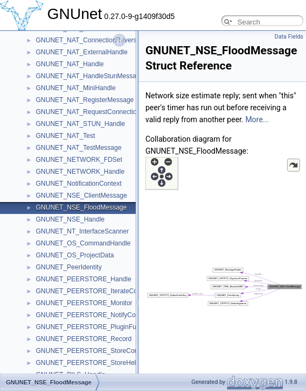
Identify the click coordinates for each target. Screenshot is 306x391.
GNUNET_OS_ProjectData (75, 255)
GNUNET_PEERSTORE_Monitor (84, 303)
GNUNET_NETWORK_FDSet (79, 159)
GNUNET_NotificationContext (79, 183)
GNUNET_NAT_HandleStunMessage (90, 76)
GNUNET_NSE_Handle (70, 219)
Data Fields (289, 36)
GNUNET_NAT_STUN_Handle (80, 124)
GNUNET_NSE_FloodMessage (81, 207)
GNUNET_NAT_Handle (70, 64)
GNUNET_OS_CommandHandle (83, 243)
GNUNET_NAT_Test (65, 136)
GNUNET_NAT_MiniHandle (76, 88)
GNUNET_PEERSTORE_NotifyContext (93, 315)
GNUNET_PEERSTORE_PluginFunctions (96, 327)
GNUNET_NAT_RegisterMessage (85, 100)
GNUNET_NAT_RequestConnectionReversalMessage (114, 112)
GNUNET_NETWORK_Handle (80, 171)
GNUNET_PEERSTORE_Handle (83, 279)
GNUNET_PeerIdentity (68, 267)
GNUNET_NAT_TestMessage (79, 148)
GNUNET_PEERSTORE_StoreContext (92, 351)
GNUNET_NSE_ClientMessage (81, 195)
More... (257, 119)
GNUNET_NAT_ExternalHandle (81, 52)
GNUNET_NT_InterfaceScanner (82, 231)
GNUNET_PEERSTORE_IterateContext (93, 291)
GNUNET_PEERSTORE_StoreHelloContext (99, 363)
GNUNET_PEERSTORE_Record (84, 339)
